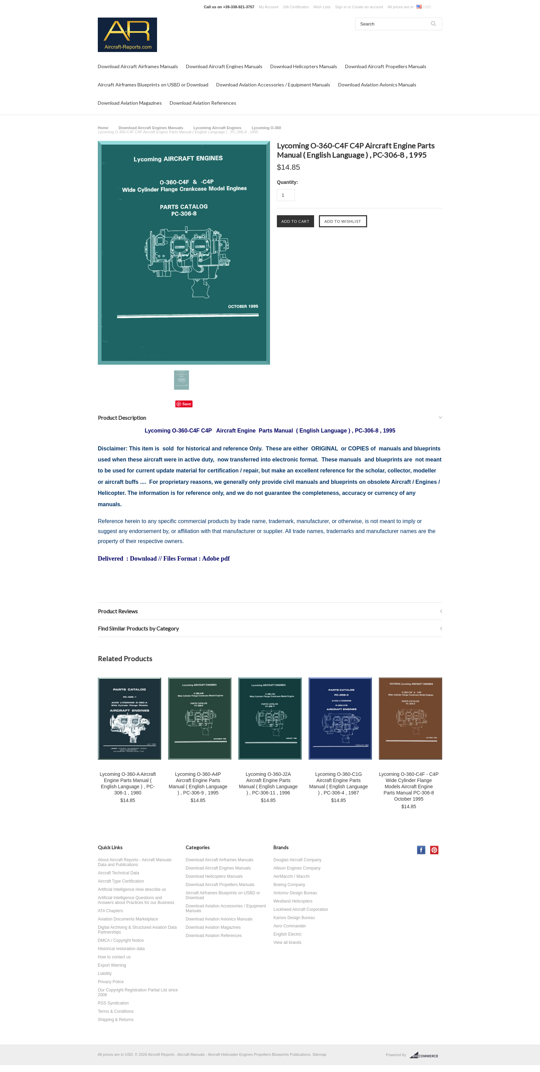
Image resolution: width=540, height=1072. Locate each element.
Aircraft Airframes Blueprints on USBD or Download (153, 84)
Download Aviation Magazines (130, 103)
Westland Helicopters (292, 901)
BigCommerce (425, 1055)
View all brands (287, 942)
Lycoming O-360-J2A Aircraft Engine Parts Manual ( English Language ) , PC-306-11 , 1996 (268, 783)
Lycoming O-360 (266, 128)
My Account (269, 7)
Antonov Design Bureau (295, 893)
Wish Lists (322, 7)
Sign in (341, 7)
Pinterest (434, 850)
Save (186, 404)
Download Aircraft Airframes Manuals (138, 66)
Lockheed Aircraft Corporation (300, 909)
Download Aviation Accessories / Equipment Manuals (273, 84)
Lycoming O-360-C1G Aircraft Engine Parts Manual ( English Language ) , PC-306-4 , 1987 (338, 783)
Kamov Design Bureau (294, 917)
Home (103, 128)
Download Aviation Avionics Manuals (377, 84)
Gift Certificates (296, 7)
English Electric (287, 934)
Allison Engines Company (297, 868)
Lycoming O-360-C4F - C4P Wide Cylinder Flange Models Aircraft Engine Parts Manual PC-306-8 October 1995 (409, 786)
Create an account (367, 7)
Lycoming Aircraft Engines (217, 128)
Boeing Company (289, 884)
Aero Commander (289, 926)
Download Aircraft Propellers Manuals (385, 66)
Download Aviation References (203, 103)
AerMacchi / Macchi (291, 876)
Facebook (421, 850)
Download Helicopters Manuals (303, 66)
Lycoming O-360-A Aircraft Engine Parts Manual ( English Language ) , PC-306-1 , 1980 (128, 783)
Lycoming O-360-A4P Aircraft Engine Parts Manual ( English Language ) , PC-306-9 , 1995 (198, 783)
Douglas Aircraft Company (297, 859)
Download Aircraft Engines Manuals (224, 66)
